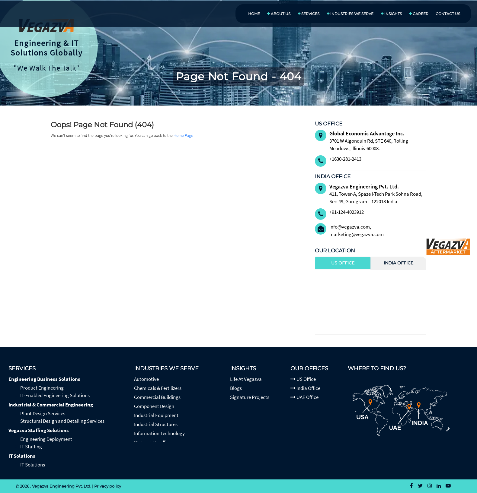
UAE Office (304, 397)
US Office (303, 379)
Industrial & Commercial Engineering (50, 404)
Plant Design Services (42, 413)
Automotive (146, 379)
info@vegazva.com (349, 226)
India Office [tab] (398, 263)
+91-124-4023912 (346, 212)
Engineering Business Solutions (44, 379)
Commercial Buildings (157, 397)
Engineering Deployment (46, 439)
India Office (305, 388)
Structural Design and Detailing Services (62, 421)
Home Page (183, 135)
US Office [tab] (342, 263)
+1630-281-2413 (345, 159)
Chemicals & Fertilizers (157, 388)
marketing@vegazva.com (356, 234)
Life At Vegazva (246, 379)
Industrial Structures (156, 424)
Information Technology (159, 433)
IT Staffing (31, 446)
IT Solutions (21, 456)
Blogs (236, 388)
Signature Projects (249, 397)
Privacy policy (107, 486)
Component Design (154, 406)
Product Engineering (42, 387)
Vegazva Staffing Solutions (38, 430)
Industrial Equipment (156, 415)
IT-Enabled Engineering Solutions (55, 395)
